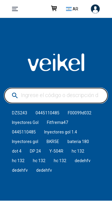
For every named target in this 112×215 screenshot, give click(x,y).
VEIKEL (56, 62)
